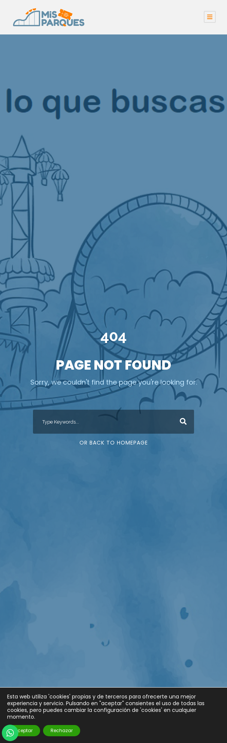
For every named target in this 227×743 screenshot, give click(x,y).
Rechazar (62, 730)
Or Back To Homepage (113, 442)
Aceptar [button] (24, 730)
